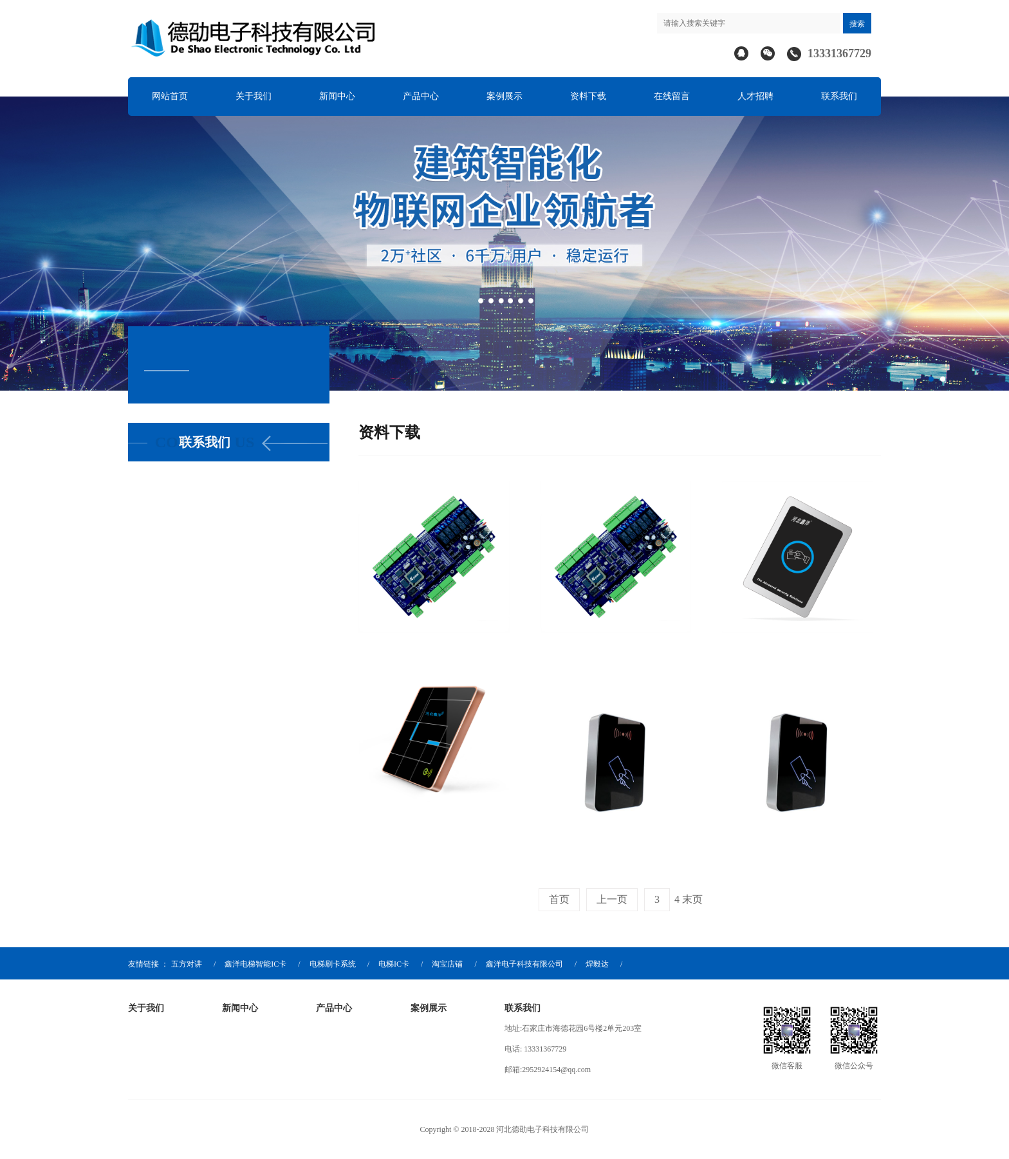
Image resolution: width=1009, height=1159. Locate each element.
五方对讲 (186, 964)
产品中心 (421, 96)
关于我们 (254, 96)
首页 (559, 899)
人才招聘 (755, 96)
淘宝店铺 (447, 964)
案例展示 (504, 96)
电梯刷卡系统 (333, 964)
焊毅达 (597, 964)
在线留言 (672, 96)
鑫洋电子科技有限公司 (524, 964)
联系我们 (839, 96)
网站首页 (170, 96)
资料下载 (588, 96)
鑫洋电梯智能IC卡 (255, 964)
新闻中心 (337, 96)
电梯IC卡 (393, 964)
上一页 (612, 899)
